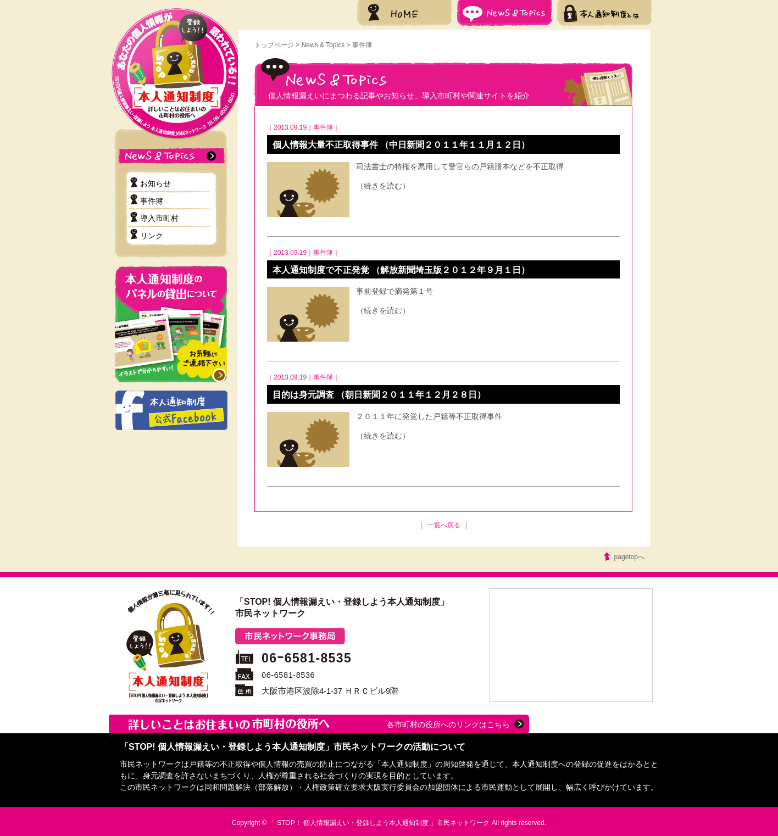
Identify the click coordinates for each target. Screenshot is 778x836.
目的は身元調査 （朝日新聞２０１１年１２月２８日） (379, 394)
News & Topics (505, 13)
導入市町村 (159, 218)
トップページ (274, 45)
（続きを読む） (383, 185)
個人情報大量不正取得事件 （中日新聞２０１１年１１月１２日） (401, 144)
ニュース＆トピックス (174, 156)
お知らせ (155, 183)
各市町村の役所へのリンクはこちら (448, 724)
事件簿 (151, 201)
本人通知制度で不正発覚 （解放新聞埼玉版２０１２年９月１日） (401, 270)
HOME (405, 13)
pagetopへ (629, 557)
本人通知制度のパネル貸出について (171, 324)
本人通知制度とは (605, 13)
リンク (151, 235)
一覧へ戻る (443, 525)
